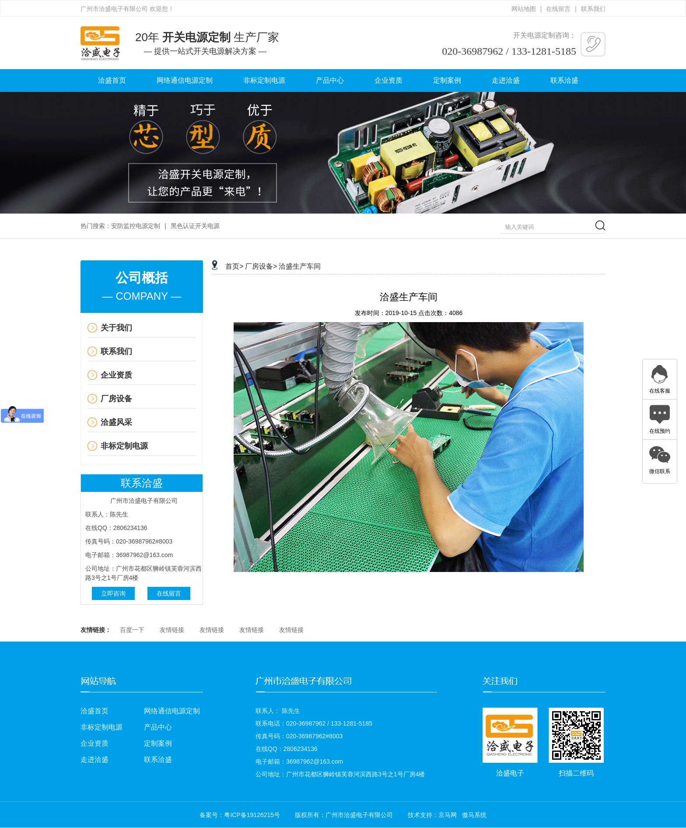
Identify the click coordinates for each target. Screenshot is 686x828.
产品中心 (330, 80)
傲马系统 (474, 814)
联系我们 (593, 8)
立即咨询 (113, 593)
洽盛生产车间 (300, 266)
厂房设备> (261, 266)
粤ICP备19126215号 (252, 814)
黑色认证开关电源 (195, 225)
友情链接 (172, 629)
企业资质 (388, 80)
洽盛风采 (116, 422)
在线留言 (558, 8)
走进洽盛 (506, 80)
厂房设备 (116, 398)
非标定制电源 (264, 80)
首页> (234, 266)
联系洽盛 (564, 80)
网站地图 (523, 8)
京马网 (447, 814)
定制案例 (447, 80)
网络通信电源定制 (185, 80)
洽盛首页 (112, 80)
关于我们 (116, 327)
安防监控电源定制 (135, 225)
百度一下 (132, 629)
